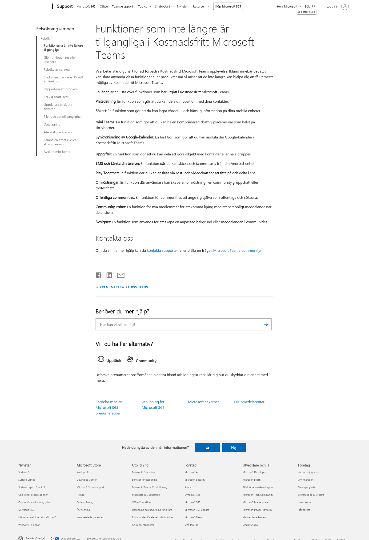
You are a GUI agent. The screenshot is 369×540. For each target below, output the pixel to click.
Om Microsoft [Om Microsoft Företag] (305, 479)
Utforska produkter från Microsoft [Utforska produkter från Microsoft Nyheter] (37, 517)
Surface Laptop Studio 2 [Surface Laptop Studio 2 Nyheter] (31, 487)
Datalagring (52, 124)
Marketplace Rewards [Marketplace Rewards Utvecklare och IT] (255, 517)
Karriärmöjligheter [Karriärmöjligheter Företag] (308, 472)
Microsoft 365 (86, 6)
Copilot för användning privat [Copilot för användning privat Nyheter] (35, 502)
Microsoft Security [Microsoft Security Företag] (194, 479)
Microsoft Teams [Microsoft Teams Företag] (194, 517)
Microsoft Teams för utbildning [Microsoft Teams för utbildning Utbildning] (149, 487)
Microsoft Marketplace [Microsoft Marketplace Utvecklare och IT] (256, 502)
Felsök (45, 38)
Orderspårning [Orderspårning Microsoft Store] (85, 502)
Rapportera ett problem (61, 89)
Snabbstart (166, 6)
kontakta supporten (163, 250)
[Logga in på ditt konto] (337, 6)
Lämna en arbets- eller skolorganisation (60, 142)
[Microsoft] (34, 6)
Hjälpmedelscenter (249, 401)
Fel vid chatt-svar (56, 97)
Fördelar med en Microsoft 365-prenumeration (109, 407)
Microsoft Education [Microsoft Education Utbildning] (143, 472)
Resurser (205, 6)
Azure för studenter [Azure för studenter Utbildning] (143, 525)
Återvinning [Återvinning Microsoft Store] (83, 510)
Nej (234, 447)
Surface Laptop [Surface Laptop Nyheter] (26, 479)
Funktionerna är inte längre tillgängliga (63, 47)
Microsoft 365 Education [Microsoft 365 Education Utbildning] (146, 494)
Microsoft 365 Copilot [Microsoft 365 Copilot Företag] (196, 510)
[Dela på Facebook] (99, 274)
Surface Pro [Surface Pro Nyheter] (24, 472)
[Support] (64, 6)
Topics (145, 6)
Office (105, 6)
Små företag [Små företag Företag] (191, 525)
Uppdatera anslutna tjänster (58, 106)
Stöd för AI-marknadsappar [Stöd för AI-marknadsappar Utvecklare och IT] (258, 487)
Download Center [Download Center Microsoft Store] (87, 479)
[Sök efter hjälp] (310, 6)
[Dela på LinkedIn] (107, 274)
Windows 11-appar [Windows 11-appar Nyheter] (29, 525)
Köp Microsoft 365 (234, 6)
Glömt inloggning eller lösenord (60, 59)
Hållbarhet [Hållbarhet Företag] (304, 510)
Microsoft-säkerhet (203, 401)
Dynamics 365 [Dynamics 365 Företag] (192, 494)
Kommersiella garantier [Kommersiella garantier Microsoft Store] (90, 517)
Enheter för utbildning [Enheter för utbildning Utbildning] (144, 479)
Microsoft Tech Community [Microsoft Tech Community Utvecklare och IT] (258, 494)
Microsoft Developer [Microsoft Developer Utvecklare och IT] (254, 472)
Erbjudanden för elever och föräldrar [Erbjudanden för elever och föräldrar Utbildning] (152, 517)
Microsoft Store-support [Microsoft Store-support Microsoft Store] (90, 487)
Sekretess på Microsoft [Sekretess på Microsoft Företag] (311, 494)
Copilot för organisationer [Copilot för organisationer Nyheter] (33, 494)
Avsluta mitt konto (57, 152)
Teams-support (124, 6)
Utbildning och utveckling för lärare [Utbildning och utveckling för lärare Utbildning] (152, 510)
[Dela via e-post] (118, 274)
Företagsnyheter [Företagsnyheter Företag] (307, 487)
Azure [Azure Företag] (187, 487)
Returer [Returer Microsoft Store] (81, 494)
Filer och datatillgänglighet (63, 116)
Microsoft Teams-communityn (237, 250)
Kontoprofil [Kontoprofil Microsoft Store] (83, 472)
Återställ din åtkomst (59, 132)
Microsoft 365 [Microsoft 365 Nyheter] (26, 510)
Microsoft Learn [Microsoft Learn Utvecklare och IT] (252, 479)
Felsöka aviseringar (57, 69)
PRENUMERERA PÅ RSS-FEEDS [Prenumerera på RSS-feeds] (124, 287)
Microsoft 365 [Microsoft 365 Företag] (192, 502)
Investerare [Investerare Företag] (304, 502)
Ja (207, 447)
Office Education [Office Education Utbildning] (141, 502)
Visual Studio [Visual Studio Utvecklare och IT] (250, 525)
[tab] (110, 360)
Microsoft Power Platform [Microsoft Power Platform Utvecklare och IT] (257, 510)
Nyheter (187, 6)
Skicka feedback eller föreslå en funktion (63, 79)
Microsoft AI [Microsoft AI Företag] (191, 472)
